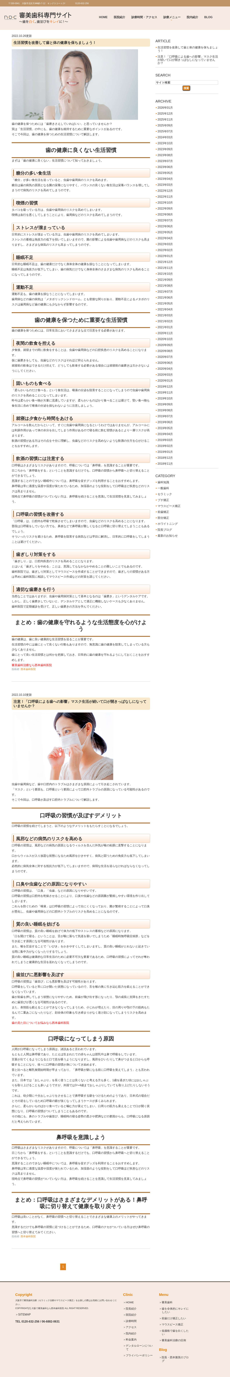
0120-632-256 (30, 1321)
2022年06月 (165, 226)
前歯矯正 (163, 511)
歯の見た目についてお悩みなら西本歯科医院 (40, 1022)
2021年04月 (165, 309)
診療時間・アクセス (144, 17)
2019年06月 (165, 422)
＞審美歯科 (167, 1302)
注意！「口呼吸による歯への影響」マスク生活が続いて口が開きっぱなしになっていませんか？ (188, 60)
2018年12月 (165, 457)
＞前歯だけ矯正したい (174, 1318)
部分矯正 (163, 517)
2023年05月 (165, 172)
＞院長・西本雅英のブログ (175, 1359)
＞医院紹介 (131, 1314)
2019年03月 (165, 439)
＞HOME (130, 1302)
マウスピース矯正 (169, 505)
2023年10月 (165, 143)
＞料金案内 (131, 1339)
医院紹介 (119, 17)
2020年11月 (165, 333)
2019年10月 (165, 398)
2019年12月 (165, 386)
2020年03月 (165, 374)
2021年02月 (165, 321)
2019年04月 (165, 434)
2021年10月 (165, 273)
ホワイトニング (168, 523)
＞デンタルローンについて (139, 1347)
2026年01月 (165, 107)
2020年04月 (165, 368)
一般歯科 (163, 488)
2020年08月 (165, 350)
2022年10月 (165, 202)
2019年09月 (165, 404)
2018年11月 (165, 463)
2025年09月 (165, 125)
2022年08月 (165, 214)
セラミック (165, 494)
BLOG (208, 17)
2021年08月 (165, 285)
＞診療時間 (131, 1321)
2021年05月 (165, 303)
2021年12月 (165, 261)
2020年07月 (165, 356)
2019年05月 (165, 428)
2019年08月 (165, 410)
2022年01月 (165, 256)
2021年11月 (165, 267)
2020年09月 (165, 345)
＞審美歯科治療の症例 (174, 1340)
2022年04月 (165, 238)
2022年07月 (165, 220)
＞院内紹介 (131, 1333)
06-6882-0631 (51, 1321)
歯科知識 (163, 482)
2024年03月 (165, 137)
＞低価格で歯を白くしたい (175, 1332)
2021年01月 (165, 327)
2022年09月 (165, 208)
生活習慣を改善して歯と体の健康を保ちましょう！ (54, 43)
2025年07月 (165, 131)
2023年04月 (165, 178)
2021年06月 (165, 297)
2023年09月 (165, 149)
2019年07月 (165, 416)
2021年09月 (165, 279)
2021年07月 (165, 291)
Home (103, 17)
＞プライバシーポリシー (139, 1355)
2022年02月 (165, 250)
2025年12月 (165, 113)
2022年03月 (165, 244)
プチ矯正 (163, 500)
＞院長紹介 (131, 1308)
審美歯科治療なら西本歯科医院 (32, 665)
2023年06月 (165, 167)
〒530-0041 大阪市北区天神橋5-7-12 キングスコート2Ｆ (37, 3)
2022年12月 (165, 190)
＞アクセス (131, 1327)
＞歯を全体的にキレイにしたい (175, 1310)
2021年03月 (165, 315)
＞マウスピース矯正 (172, 1324)
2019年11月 (165, 392)
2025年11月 (165, 119)
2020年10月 (165, 339)
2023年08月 (165, 155)
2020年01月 (165, 380)
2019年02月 (165, 445)
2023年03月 (165, 184)
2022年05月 (165, 232)
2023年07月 (165, 161)
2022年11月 (165, 196)
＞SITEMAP (23, 1314)
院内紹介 (192, 17)
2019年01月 (165, 451)
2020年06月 (165, 362)
